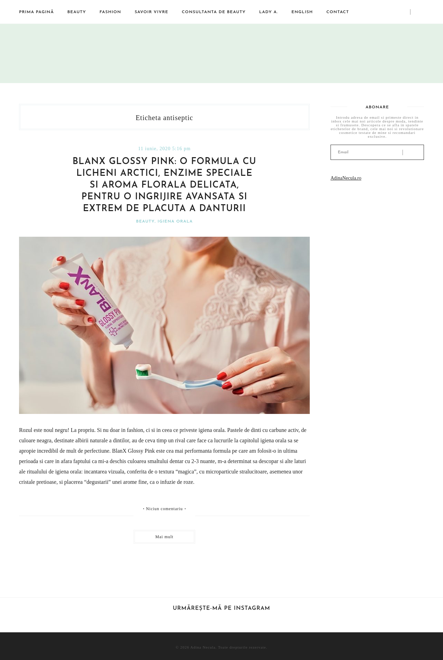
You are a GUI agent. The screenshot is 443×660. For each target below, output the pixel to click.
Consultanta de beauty (213, 12)
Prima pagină (36, 12)
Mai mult (164, 536)
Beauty (76, 12)
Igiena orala (175, 221)
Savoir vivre (151, 12)
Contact (337, 12)
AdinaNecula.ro (346, 178)
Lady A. (268, 12)
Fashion (110, 12)
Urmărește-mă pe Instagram (221, 608)
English (302, 12)
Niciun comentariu (164, 509)
